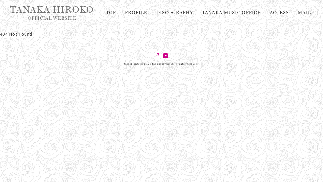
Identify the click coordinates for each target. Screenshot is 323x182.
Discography (197, 12)
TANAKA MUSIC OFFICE (245, 12)
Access (286, 12)
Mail (306, 12)
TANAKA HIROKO (52, 12)
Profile (164, 12)
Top (144, 12)
